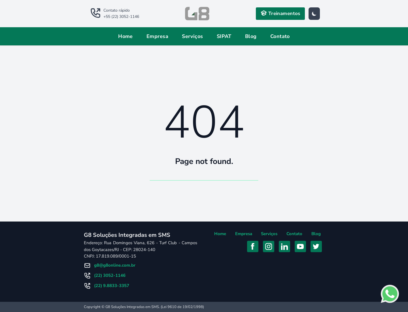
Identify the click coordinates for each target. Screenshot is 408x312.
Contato (280, 36)
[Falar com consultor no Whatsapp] (390, 294)
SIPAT (224, 36)
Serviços (192, 36)
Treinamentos (280, 13)
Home (125, 36)
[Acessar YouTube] (300, 246)
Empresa (157, 36)
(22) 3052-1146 (110, 275)
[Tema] (314, 13)
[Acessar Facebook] (252, 246)
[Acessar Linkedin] (284, 246)
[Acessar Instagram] (268, 246)
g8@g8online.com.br (114, 265)
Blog (251, 36)
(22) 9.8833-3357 (111, 285)
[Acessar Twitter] (316, 246)
